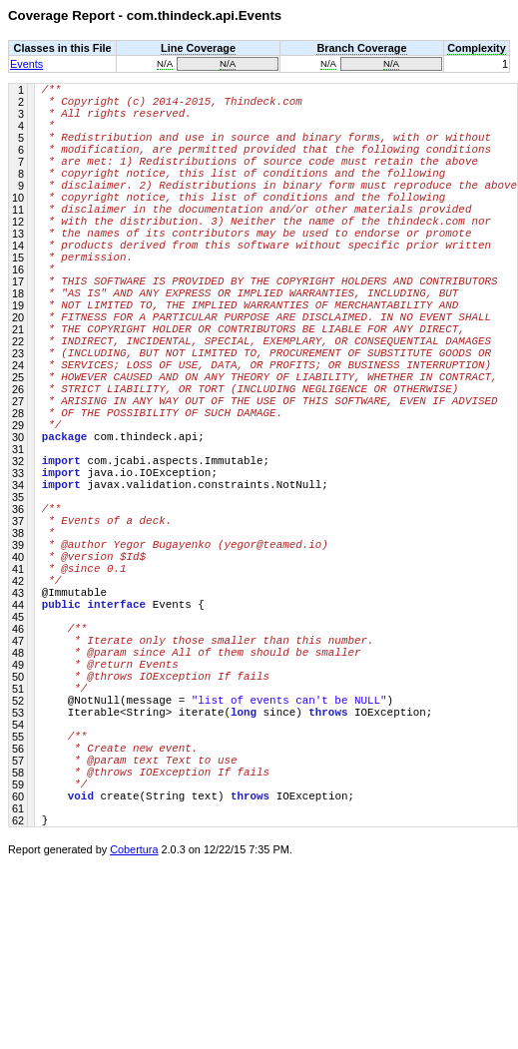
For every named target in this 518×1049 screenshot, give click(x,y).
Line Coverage (198, 48)
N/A (165, 63)
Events (26, 64)
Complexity (476, 48)
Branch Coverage (361, 48)
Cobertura (134, 1035)
